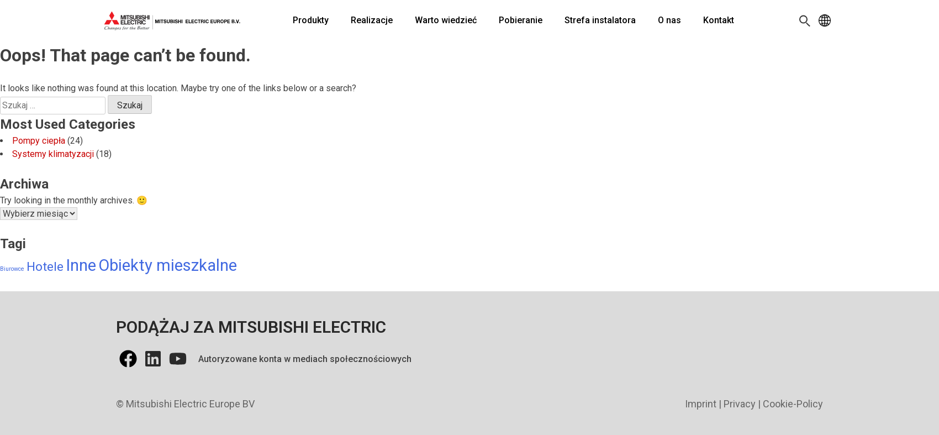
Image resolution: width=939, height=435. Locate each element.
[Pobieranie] (520, 20)
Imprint (700, 404)
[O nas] (669, 20)
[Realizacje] (372, 20)
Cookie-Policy (793, 404)
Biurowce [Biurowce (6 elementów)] (12, 268)
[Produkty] (311, 20)
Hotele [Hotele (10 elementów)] (45, 266)
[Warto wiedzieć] (446, 20)
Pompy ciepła (38, 140)
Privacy (740, 404)
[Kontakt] (718, 20)
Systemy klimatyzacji (53, 154)
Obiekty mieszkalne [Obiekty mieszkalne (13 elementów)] (167, 265)
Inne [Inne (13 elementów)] (81, 265)
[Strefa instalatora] (600, 20)
